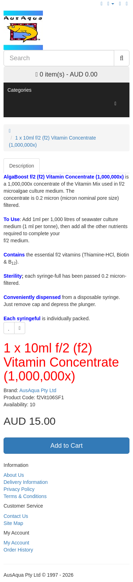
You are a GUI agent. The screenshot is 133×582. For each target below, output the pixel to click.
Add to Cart (66, 445)
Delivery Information (26, 482)
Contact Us (16, 516)
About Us (14, 475)
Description (21, 166)
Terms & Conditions (25, 496)
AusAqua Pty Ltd (37, 390)
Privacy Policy (19, 489)
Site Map (13, 523)
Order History (18, 550)
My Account (16, 543)
